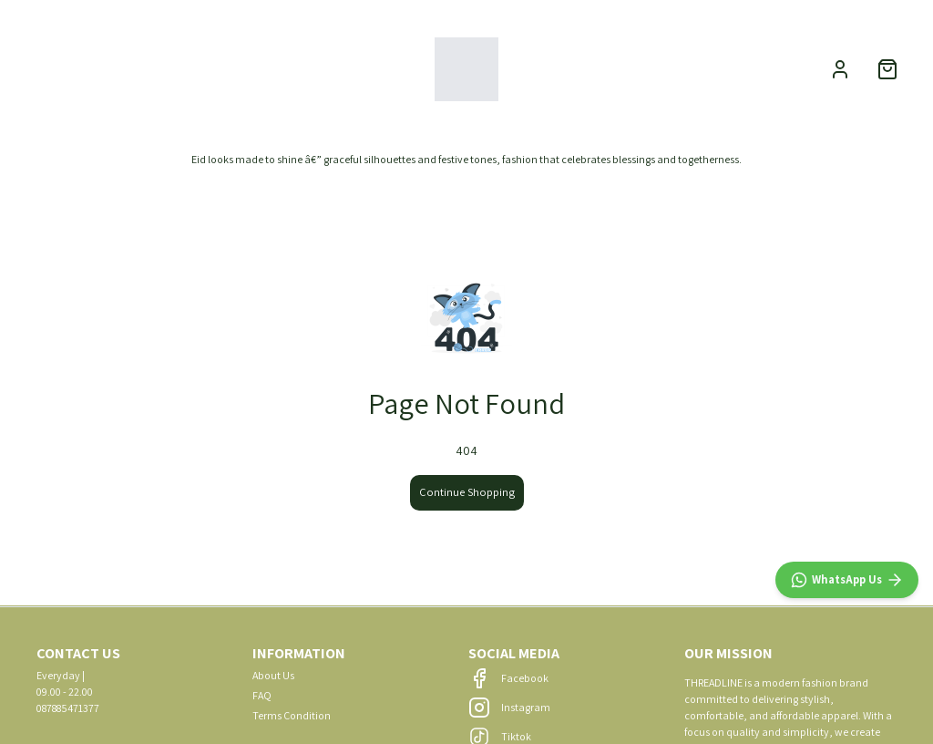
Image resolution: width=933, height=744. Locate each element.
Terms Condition (291, 715)
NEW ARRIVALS (68, 69)
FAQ (262, 695)
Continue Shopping (467, 492)
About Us (273, 675)
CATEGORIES (181, 69)
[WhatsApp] (846, 580)
